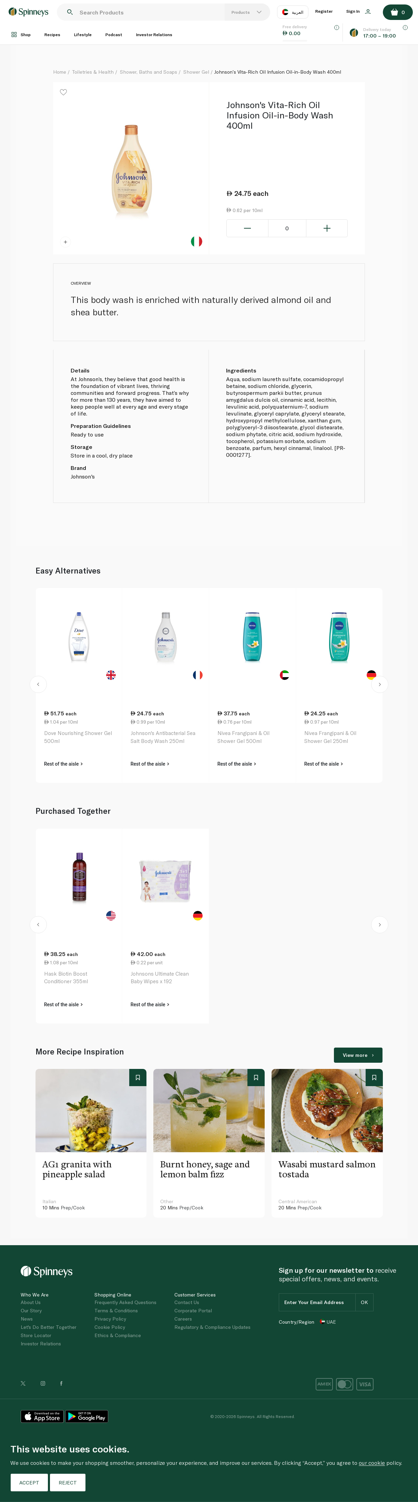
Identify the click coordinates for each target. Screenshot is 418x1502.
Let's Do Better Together (49, 1327)
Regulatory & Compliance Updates (212, 1327)
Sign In (358, 11)
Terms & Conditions (116, 1310)
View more (358, 1055)
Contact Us (186, 1302)
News (27, 1319)
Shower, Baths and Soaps (148, 72)
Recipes (52, 34)
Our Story (31, 1310)
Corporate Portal (193, 1310)
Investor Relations (154, 34)
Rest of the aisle (63, 764)
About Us (31, 1302)
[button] (38, 685)
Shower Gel (196, 72)
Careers (183, 1319)
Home (59, 72)
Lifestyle (83, 34)
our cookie (372, 1462)
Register (324, 11)
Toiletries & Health (93, 72)
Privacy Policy (110, 1319)
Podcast (113, 34)
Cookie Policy (109, 1327)
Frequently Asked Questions (125, 1302)
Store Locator (36, 1335)
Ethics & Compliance (117, 1335)
